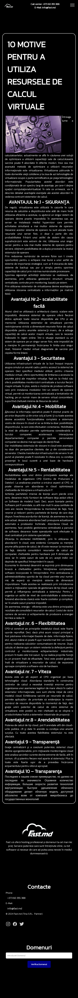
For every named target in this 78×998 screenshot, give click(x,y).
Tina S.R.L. (28, 913)
